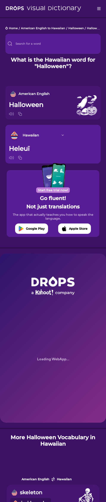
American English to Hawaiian (43, 28)
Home (13, 28)
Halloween (76, 28)
